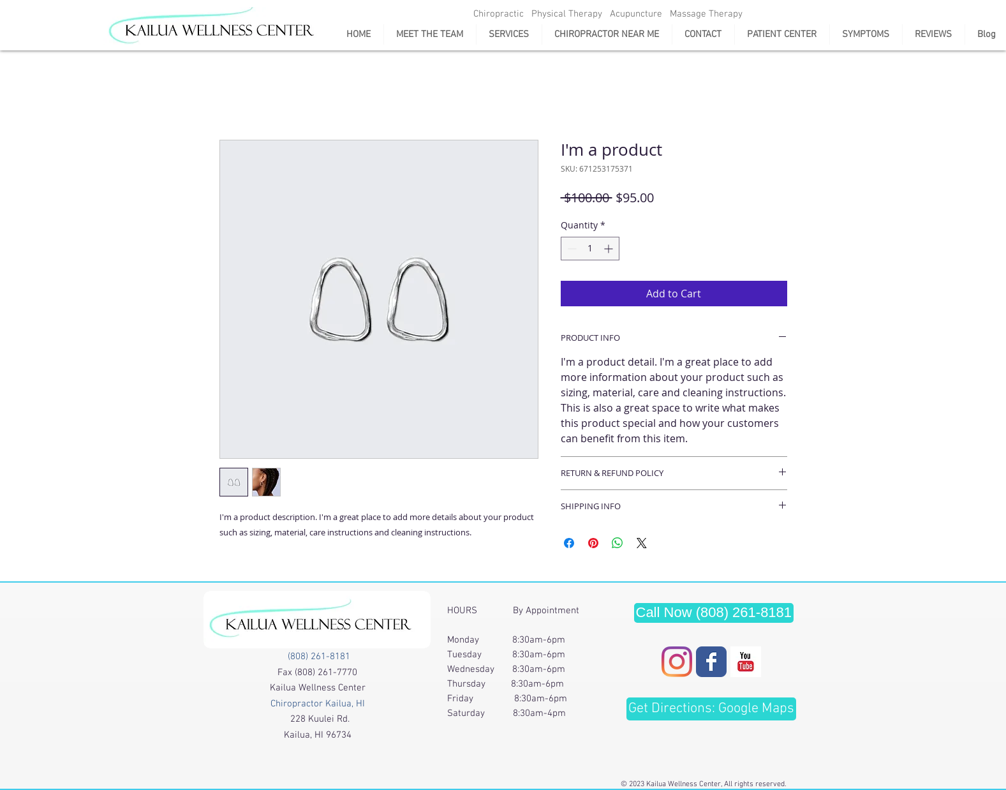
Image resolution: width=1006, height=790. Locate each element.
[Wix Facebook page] (711, 661)
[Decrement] (571, 248)
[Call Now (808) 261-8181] (714, 613)
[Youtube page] (745, 661)
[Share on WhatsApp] (617, 543)
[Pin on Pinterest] (593, 543)
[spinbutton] (590, 248)
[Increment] (610, 248)
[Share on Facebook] (569, 543)
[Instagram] (677, 661)
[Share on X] (641, 543)
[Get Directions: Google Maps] (711, 708)
